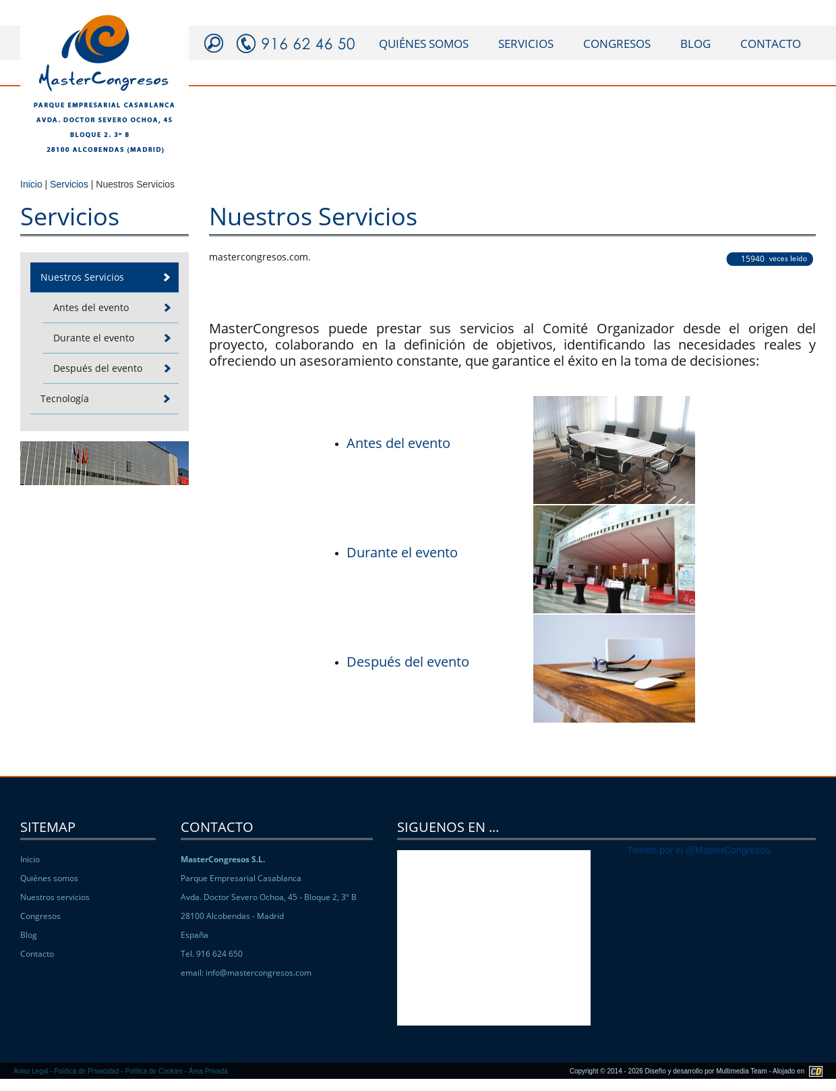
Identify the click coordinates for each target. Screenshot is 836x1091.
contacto (770, 43)
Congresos (40, 916)
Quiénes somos (49, 878)
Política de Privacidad (86, 1071)
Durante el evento (402, 552)
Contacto (37, 953)
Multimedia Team (741, 1071)
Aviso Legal (31, 1071)
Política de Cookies (154, 1071)
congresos (617, 43)
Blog (28, 935)
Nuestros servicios (55, 897)
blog (695, 43)
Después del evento (408, 661)
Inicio (31, 184)
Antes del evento (398, 443)
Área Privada (208, 1071)
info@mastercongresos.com (258, 972)
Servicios (69, 184)
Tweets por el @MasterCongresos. (700, 850)
